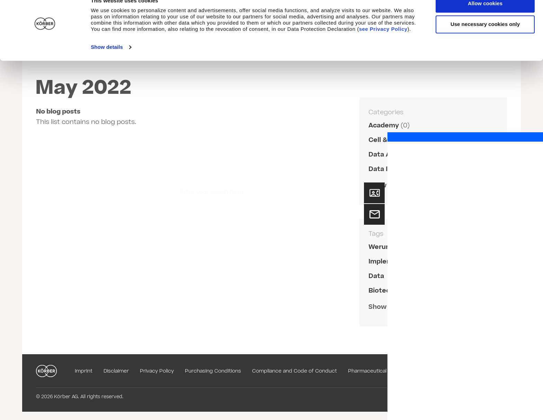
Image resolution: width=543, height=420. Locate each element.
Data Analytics (392, 154)
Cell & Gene (387, 140)
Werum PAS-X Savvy (401, 247)
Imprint (83, 371)
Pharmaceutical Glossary (378, 371)
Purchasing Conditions (213, 371)
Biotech (381, 290)
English (492, 371)
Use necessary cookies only (485, 38)
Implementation (394, 261)
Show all (381, 185)
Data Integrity (391, 169)
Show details (107, 61)
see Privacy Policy (383, 43)
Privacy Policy (157, 371)
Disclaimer (116, 371)
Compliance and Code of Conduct (294, 371)
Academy (383, 125)
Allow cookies (485, 17)
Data (376, 276)
